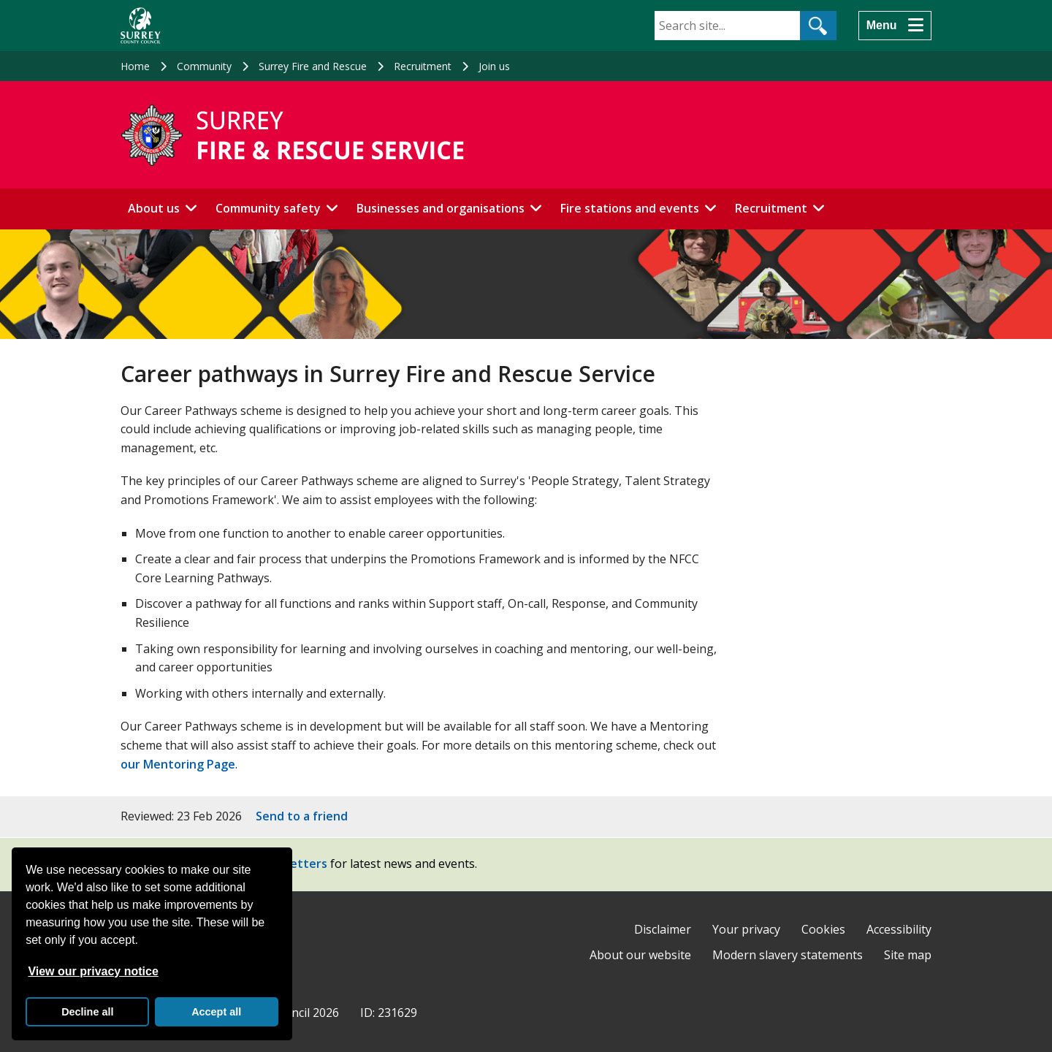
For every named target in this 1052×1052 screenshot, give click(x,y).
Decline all (87, 1012)
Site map (907, 955)
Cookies (823, 929)
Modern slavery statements (787, 955)
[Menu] (894, 25)
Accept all (216, 1012)
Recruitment (422, 66)
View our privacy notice (93, 971)
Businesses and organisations (441, 208)
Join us (494, 66)
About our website (640, 955)
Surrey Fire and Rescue (313, 66)
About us (154, 208)
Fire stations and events (629, 208)
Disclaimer (662, 929)
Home (135, 66)
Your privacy (746, 929)
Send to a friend (302, 816)
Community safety (268, 208)
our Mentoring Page (178, 764)
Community (204, 66)
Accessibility (898, 929)
